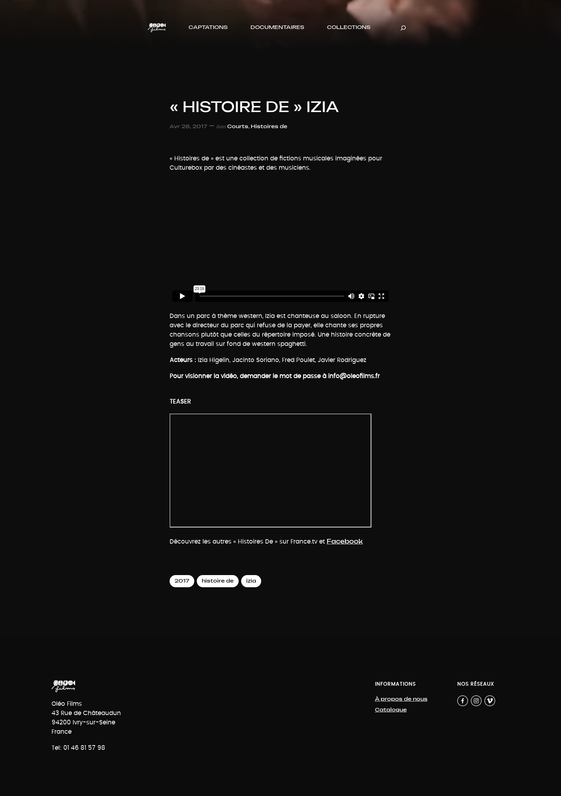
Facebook (345, 542)
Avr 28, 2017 (188, 126)
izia (251, 581)
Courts (237, 126)
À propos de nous (401, 699)
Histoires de (269, 126)
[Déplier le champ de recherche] (403, 27)
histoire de (218, 581)
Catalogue (391, 710)
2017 (182, 581)
